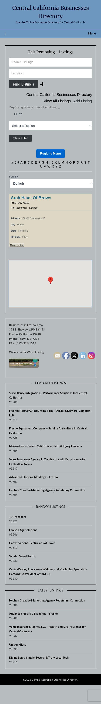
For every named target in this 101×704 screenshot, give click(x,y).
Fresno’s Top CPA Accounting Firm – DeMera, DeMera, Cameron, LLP (50, 413)
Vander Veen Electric (22, 556)
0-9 (17, 162)
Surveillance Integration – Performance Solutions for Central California (48, 395)
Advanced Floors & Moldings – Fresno (33, 477)
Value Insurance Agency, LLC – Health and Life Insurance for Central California (47, 461)
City (18, 114)
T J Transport (17, 516)
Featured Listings (50, 383)
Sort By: (14, 176)
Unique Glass (17, 644)
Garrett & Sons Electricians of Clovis (32, 543)
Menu (92, 33)
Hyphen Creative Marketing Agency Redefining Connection (47, 490)
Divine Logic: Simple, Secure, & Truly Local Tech (39, 657)
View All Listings (57, 101)
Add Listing (82, 101)
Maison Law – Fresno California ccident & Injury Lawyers (45, 446)
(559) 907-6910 (20, 202)
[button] (50, 280)
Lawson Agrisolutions (23, 530)
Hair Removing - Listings (50, 52)
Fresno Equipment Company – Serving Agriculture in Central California (48, 431)
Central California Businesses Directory (59, 95)
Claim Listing (17, 245)
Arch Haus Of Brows (31, 197)
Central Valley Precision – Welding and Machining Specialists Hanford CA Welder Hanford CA (48, 571)
